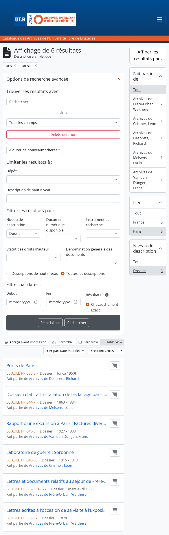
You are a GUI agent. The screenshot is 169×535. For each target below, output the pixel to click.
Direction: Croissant (104, 351)
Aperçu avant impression (25, 342)
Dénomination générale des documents (89, 252)
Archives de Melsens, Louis (51, 407)
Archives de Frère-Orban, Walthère (57, 494)
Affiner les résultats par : (148, 55)
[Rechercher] (63, 102)
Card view (88, 342)
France (148, 223)
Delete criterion (63, 134)
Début (11, 293)
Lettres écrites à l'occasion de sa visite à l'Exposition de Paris (57, 510)
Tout (137, 89)
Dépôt (11, 171)
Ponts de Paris (20, 365)
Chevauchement (104, 304)
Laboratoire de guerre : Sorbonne (40, 452)
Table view (112, 342)
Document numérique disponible (55, 225)
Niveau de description (15, 222)
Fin (48, 293)
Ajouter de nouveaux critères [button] (33, 150)
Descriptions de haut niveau (35, 273)
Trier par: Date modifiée (63, 351)
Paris (148, 232)
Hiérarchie (62, 342)
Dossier (148, 271)
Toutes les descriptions (85, 273)
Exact (95, 310)
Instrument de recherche (98, 222)
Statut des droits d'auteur (27, 249)
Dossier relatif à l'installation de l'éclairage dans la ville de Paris (57, 394)
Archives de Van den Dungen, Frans (58, 436)
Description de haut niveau (28, 190)
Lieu (137, 202)
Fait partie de (143, 76)
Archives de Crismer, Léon (50, 465)
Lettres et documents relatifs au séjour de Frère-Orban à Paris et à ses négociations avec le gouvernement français (57, 481)
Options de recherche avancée (37, 79)
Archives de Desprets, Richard (54, 378)
